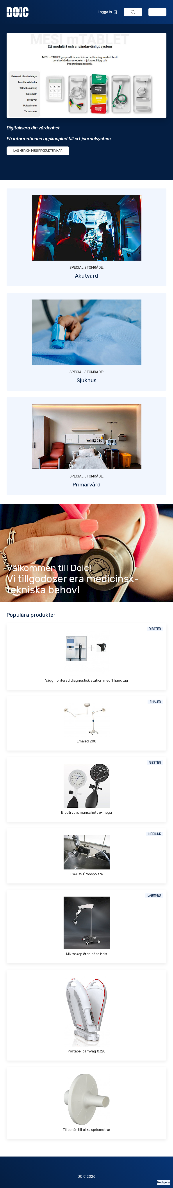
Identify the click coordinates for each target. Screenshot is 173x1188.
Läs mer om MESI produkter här (37, 151)
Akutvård (86, 276)
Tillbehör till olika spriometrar (86, 1130)
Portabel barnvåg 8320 (86, 1051)
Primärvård (86, 485)
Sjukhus (86, 380)
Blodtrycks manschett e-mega (86, 812)
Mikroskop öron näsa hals (86, 954)
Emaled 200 (86, 741)
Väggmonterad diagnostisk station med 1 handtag (86, 680)
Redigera (163, 1182)
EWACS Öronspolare (86, 874)
